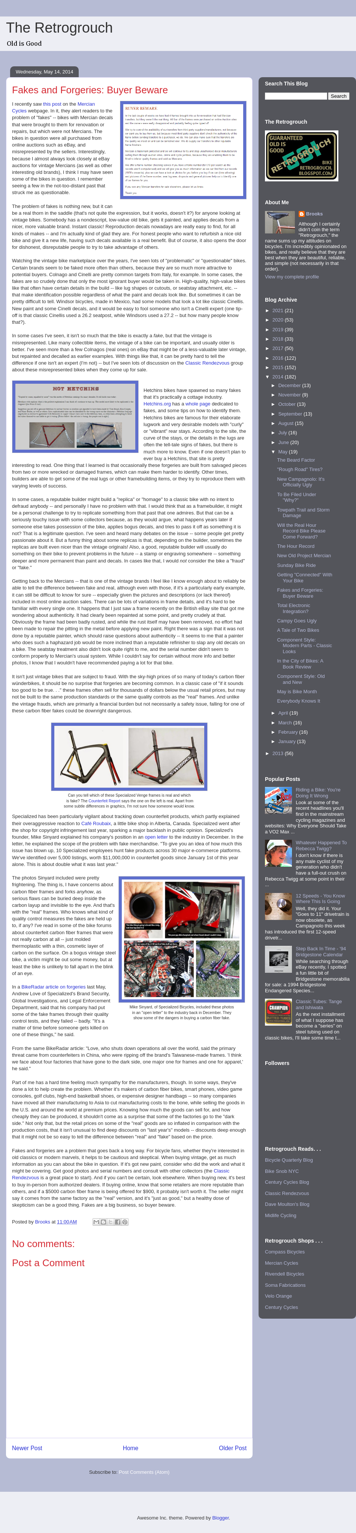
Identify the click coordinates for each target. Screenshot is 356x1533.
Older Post (233, 1448)
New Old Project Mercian (304, 555)
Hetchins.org (157, 404)
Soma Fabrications (285, 1285)
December (290, 385)
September (291, 414)
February (288, 732)
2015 (278, 367)
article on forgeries (65, 987)
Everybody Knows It (298, 701)
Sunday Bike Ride (296, 565)
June (284, 442)
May (283, 452)
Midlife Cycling (280, 1215)
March (285, 722)
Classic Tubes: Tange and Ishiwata (319, 1004)
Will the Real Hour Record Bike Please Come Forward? (301, 531)
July (283, 432)
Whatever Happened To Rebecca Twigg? (321, 845)
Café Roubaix (96, 823)
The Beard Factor (296, 460)
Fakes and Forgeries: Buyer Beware (300, 593)
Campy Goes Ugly (296, 621)
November (290, 395)
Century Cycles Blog (287, 1182)
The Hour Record (295, 546)
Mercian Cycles (281, 1263)
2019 (278, 329)
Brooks (314, 214)
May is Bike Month (297, 691)
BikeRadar (32, 987)
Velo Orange (278, 1296)
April (284, 713)
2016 (278, 358)
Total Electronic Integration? (293, 608)
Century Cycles (281, 1307)
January (287, 741)
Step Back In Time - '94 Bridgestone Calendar (321, 951)
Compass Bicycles (285, 1252)
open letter (156, 837)
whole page (198, 404)
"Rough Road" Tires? (299, 469)
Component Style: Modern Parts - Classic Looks (304, 645)
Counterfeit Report (104, 801)
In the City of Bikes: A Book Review (300, 664)
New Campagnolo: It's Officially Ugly (301, 482)
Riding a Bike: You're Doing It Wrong (318, 793)
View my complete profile (292, 277)
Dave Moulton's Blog (287, 1204)
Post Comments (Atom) (144, 1472)
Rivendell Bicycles (284, 1274)
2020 (278, 320)
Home (131, 1448)
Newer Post (27, 1448)
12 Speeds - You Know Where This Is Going (320, 899)
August (286, 423)
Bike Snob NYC (282, 1171)
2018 (278, 339)
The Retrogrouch (59, 28)
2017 (278, 348)
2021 (278, 310)
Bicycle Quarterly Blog (289, 1160)
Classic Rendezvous (207, 363)
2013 (278, 753)
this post (52, 104)
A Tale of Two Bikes (298, 630)
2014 (278, 377)
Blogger (220, 1518)
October (287, 404)
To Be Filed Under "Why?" (296, 497)
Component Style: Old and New (301, 679)
